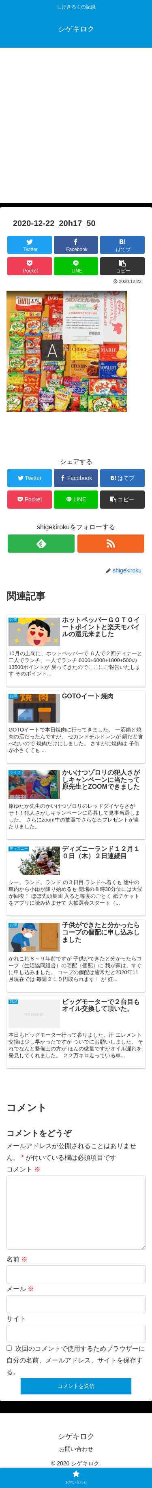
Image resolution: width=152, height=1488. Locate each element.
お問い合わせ (76, 1462)
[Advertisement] (76, 127)
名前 (17, 1272)
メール (20, 1301)
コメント (23, 1169)
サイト (16, 1331)
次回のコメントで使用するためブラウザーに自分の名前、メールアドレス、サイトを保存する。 (75, 1373)
